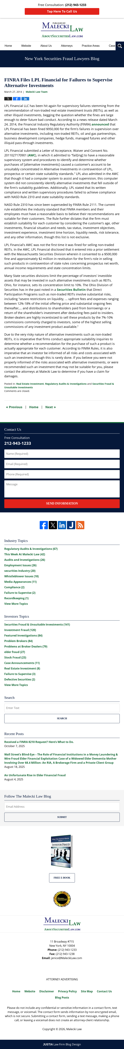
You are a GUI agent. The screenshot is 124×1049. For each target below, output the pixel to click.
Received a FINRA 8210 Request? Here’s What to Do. (39, 742)
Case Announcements (22, 663)
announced (100, 124)
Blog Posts (62, 997)
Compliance (14, 587)
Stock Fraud (15, 657)
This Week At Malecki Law (24, 554)
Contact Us (104, 991)
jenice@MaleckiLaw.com (66, 958)
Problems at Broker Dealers (25, 646)
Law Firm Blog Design (62, 1044)
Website (26, 45)
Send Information (62, 503)
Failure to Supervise (19, 593)
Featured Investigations (23, 635)
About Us (46, 45)
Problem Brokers (18, 641)
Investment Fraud (20, 630)
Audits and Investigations (24, 560)
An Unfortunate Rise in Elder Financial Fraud (35, 775)
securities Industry (19, 571)
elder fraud (14, 652)
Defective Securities (19, 679)
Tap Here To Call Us (62, 11)
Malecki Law (74, 1029)
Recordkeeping (16, 598)
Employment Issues (20, 565)
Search (62, 718)
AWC (31, 155)
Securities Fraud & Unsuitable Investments (37, 624)
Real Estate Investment (30, 383)
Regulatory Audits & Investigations (66, 383)
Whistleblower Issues (21, 576)
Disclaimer (46, 991)
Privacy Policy (67, 991)
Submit (62, 817)
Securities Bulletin (71, 290)
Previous (14, 407)
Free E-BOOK (62, 877)
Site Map (87, 991)
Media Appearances (20, 582)
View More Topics (16, 604)
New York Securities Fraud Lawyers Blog (62, 29)
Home (8, 45)
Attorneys (67, 45)
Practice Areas (91, 45)
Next (50, 407)
